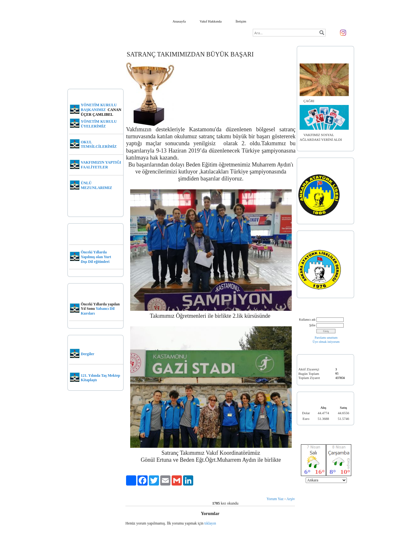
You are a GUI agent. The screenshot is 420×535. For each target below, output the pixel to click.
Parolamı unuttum (326, 337)
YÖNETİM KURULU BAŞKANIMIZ (99, 107)
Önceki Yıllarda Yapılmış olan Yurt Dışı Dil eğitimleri (96, 257)
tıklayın (210, 523)
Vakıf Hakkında (210, 21)
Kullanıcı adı (307, 319)
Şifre (312, 325)
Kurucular (76, 403)
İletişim (241, 21)
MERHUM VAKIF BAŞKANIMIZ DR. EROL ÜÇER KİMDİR (94, 72)
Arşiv (290, 499)
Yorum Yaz (275, 499)
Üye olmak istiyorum (326, 341)
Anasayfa (179, 21)
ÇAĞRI (308, 101)
